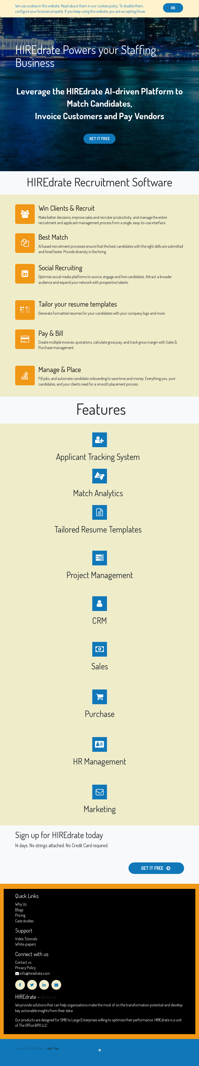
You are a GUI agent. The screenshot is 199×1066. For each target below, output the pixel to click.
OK (173, 7)
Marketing (99, 809)
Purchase (100, 713)
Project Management (99, 575)
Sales (99, 666)
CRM (99, 620)
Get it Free (99, 138)
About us (48, 997)
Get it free (156, 868)
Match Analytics (99, 493)
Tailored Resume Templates (98, 529)
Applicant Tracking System (98, 456)
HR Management (99, 761)
